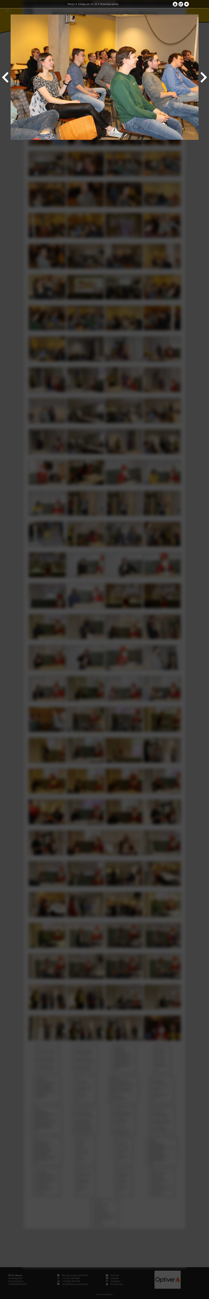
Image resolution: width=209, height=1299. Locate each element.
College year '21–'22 (87, 4)
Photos (71, 4)
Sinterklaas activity (109, 4)
